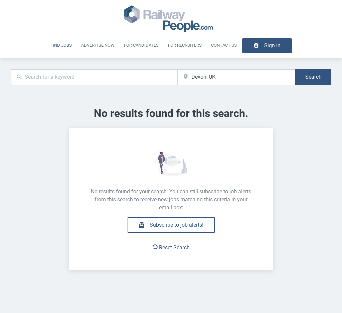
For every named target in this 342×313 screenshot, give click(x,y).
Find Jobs (61, 45)
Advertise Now (98, 45)
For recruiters (185, 45)
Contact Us (224, 45)
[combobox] (94, 77)
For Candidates (141, 45)
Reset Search (171, 247)
